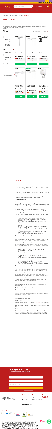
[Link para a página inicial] (4, 14)
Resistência (8, 31)
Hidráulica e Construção (11, 14)
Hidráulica (19, 14)
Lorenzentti (8, 49)
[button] (9, 26)
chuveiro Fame (37, 294)
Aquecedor (8, 34)
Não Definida (8, 52)
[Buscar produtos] (30, 6)
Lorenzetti (8, 45)
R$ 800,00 (10, 67)
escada (18, 203)
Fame (7, 47)
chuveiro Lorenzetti (20, 284)
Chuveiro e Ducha (25, 14)
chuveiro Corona (19, 303)
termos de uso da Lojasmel (28, 390)
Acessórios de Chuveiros (7, 37)
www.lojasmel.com (32, 423)
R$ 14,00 (6, 67)
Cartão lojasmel (41, 2)
